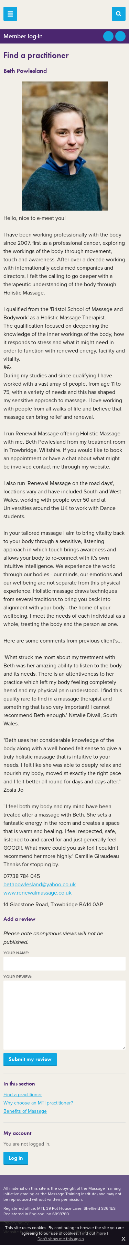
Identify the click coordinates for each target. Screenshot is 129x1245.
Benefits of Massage (25, 1111)
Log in (16, 1158)
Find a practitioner (22, 1094)
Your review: (17, 977)
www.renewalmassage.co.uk (37, 893)
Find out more (93, 1233)
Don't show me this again (60, 1239)
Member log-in (23, 36)
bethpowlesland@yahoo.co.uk (39, 884)
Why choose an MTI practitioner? (38, 1103)
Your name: (16, 953)
